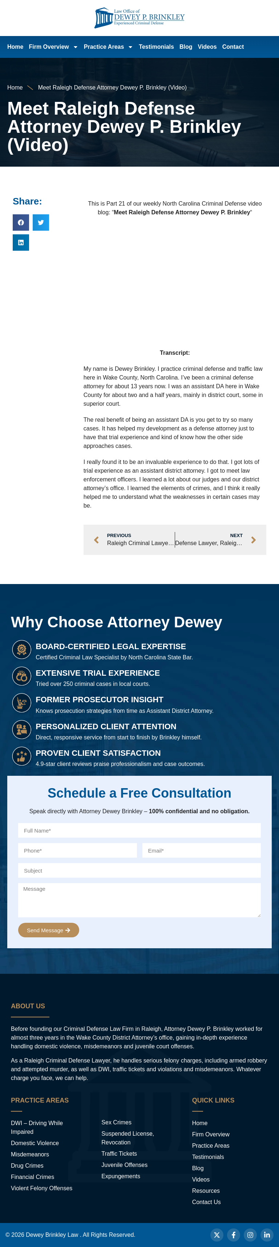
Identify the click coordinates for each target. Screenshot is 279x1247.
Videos (207, 47)
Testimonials (156, 47)
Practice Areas (109, 46)
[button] (21, 222)
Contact (233, 47)
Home (15, 47)
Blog (186, 47)
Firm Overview (53, 46)
